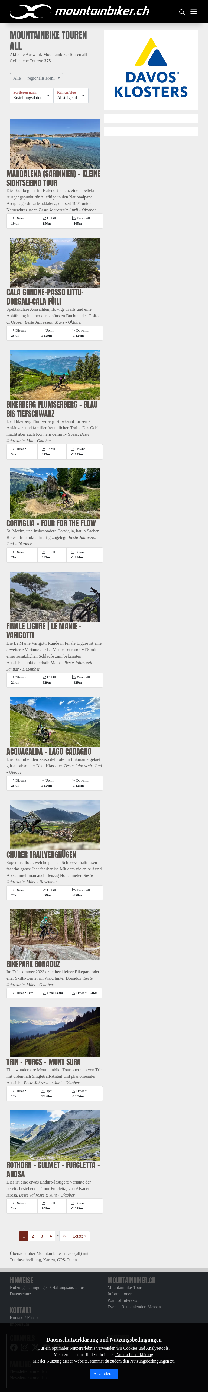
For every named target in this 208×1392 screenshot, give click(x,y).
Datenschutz (20, 1294)
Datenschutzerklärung (134, 1354)
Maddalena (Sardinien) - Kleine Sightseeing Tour (53, 178)
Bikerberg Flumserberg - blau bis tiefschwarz (52, 409)
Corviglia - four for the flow (51, 523)
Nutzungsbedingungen (150, 1361)
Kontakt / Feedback (27, 1317)
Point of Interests (122, 1300)
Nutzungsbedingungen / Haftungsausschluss (48, 1287)
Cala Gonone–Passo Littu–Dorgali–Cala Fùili (45, 296)
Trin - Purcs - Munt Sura (43, 1061)
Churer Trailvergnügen (41, 854)
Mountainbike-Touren (126, 1287)
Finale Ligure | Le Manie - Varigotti (44, 630)
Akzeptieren (104, 1373)
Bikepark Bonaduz (33, 964)
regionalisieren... (42, 78)
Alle (17, 78)
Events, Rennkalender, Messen (134, 1307)
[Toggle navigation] (193, 11)
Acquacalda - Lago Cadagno (49, 751)
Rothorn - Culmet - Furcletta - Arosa (53, 1169)
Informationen (120, 1294)
